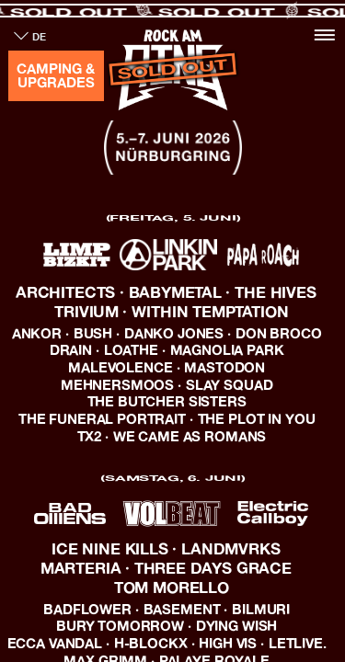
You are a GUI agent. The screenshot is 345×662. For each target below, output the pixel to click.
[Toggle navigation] (324, 34)
